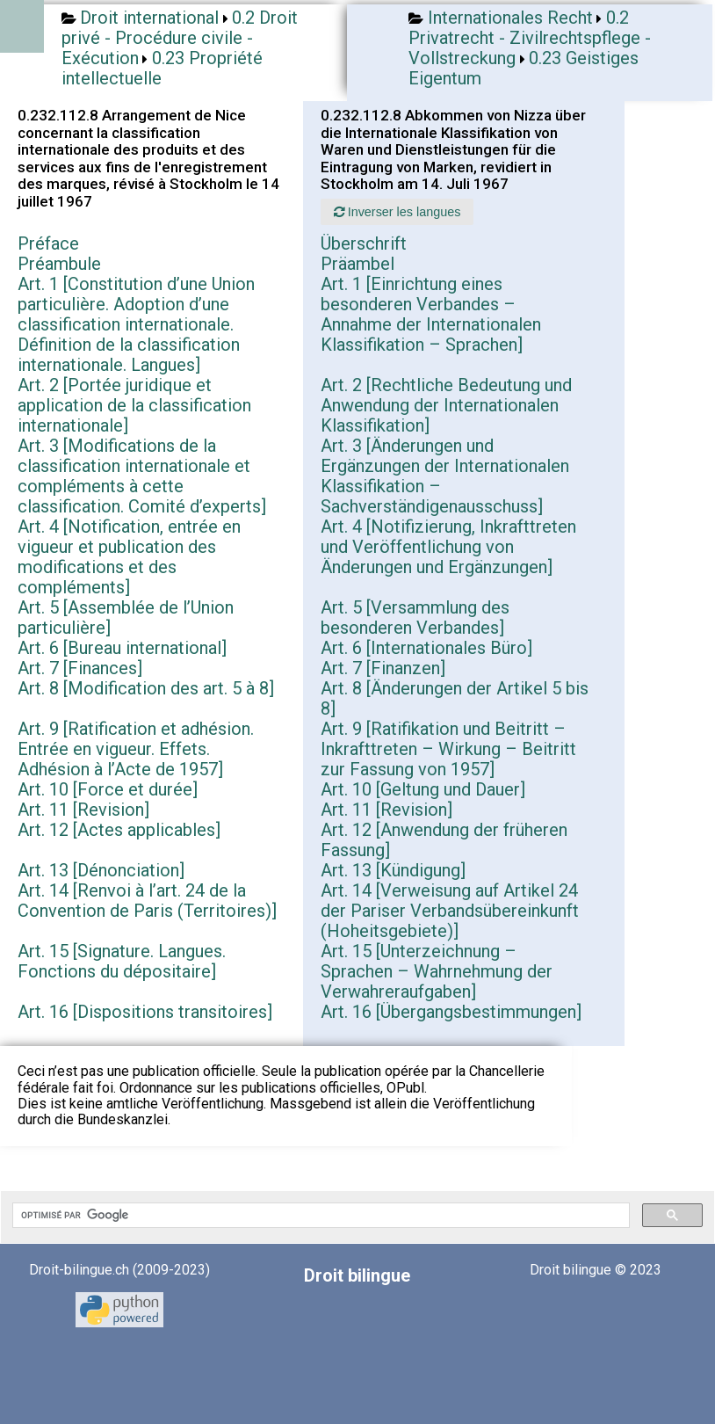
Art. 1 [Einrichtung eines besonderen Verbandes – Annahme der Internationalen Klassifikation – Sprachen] (431, 314)
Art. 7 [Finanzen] (383, 668)
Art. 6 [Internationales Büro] (426, 647)
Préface (48, 243)
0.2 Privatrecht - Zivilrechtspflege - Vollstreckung (529, 38)
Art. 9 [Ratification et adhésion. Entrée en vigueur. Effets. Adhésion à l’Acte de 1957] (136, 749)
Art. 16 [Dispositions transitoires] (145, 1011)
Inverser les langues (397, 212)
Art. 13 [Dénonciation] (101, 870)
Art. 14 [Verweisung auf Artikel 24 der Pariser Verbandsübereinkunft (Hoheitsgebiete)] (450, 910)
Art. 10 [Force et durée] (108, 789)
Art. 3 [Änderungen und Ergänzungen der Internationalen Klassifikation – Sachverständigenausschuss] (445, 476)
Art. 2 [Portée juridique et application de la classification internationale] (134, 405)
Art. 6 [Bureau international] (122, 647)
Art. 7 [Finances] (80, 668)
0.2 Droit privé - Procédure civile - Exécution (179, 38)
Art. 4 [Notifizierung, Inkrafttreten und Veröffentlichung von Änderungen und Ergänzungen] (448, 547)
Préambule (59, 263)
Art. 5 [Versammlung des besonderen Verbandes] (415, 617)
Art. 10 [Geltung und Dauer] (423, 789)
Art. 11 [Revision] (83, 809)
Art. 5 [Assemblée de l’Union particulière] (126, 617)
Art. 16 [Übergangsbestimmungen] (451, 1011)
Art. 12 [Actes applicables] (119, 829)
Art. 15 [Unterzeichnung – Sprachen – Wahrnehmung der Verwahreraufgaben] (436, 971)
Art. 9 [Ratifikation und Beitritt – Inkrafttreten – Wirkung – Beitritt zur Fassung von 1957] (448, 749)
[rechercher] (319, 1216)
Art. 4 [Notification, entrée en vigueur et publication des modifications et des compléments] (129, 557)
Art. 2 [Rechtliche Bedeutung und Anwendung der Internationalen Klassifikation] (446, 405)
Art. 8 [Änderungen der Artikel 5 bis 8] (455, 698)
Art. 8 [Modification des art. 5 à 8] (146, 688)
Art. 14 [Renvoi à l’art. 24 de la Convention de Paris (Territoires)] (147, 900)
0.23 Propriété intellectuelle (162, 68)
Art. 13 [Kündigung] (393, 870)
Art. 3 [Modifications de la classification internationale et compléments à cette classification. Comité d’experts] (142, 476)
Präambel (357, 263)
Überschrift (364, 243)
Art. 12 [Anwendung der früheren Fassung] (444, 840)
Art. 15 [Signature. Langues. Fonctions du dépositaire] (122, 961)
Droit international (149, 17)
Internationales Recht (510, 17)
